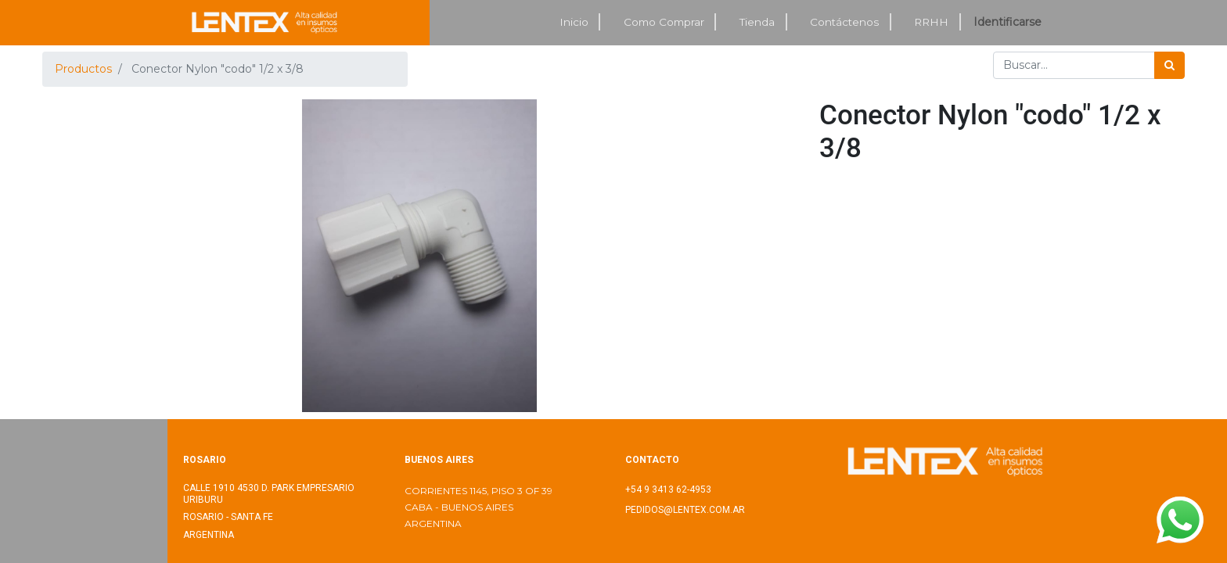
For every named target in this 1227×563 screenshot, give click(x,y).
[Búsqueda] (1169, 65)
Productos (83, 69)
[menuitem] (574, 22)
